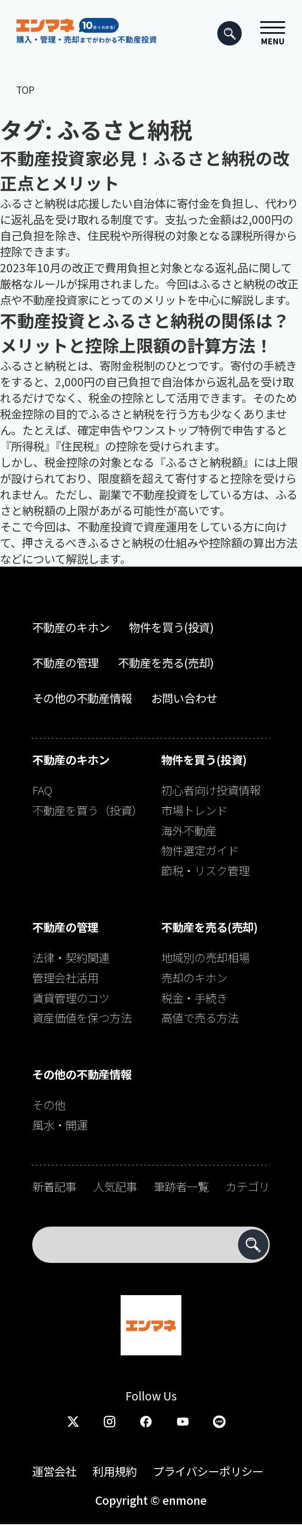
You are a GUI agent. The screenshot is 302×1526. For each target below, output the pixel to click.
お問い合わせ (184, 698)
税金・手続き (194, 998)
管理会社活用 (65, 978)
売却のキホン (194, 978)
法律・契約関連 (71, 957)
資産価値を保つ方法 (82, 1018)
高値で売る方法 (199, 1018)
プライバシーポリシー (208, 1471)
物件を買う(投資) (171, 627)
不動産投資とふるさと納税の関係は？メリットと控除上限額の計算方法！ (145, 332)
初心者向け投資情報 (211, 790)
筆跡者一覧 (181, 1186)
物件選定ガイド (199, 850)
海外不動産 (188, 830)
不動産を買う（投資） (87, 810)
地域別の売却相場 (205, 957)
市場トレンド (194, 810)
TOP (25, 90)
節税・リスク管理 (205, 870)
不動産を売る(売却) (166, 662)
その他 (48, 1104)
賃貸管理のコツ (71, 998)
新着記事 (54, 1186)
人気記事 (115, 1186)
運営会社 (54, 1471)
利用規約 (115, 1471)
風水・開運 (59, 1125)
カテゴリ (248, 1186)
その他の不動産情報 (82, 698)
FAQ (42, 790)
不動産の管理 (65, 662)
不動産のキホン (71, 627)
